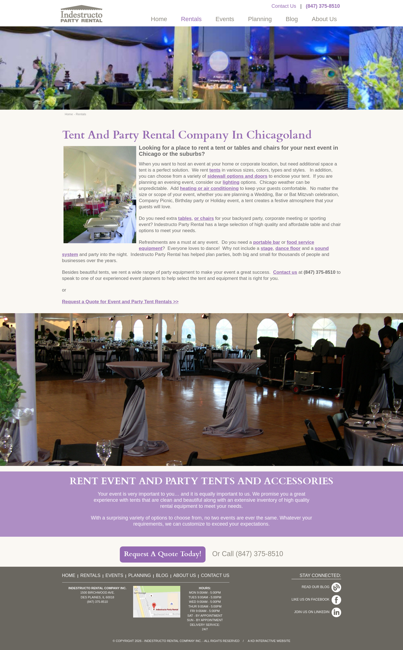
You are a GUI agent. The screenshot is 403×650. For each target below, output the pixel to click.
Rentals (191, 19)
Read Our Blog (321, 587)
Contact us (285, 272)
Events (225, 19)
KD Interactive (263, 641)
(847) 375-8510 (323, 6)
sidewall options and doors (237, 176)
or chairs (204, 218)
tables (185, 218)
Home (159, 19)
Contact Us (284, 6)
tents (214, 170)
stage (267, 248)
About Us (324, 19)
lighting (231, 182)
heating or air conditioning (209, 188)
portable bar (266, 242)
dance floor (287, 248)
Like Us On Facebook (316, 599)
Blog (292, 19)
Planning (260, 19)
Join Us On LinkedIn (317, 612)
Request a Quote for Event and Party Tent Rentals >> (120, 301)
